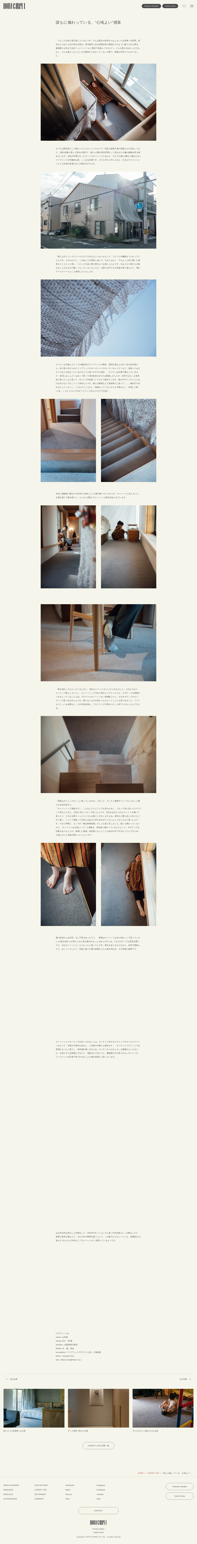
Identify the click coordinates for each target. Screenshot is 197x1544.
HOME (140, 1473)
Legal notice (98, 1532)
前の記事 (11, 1379)
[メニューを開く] (192, 6)
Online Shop (170, 6)
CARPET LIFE (153, 1473)
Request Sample (151, 6)
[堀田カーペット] (14, 6)
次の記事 (185, 1379)
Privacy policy (98, 1529)
